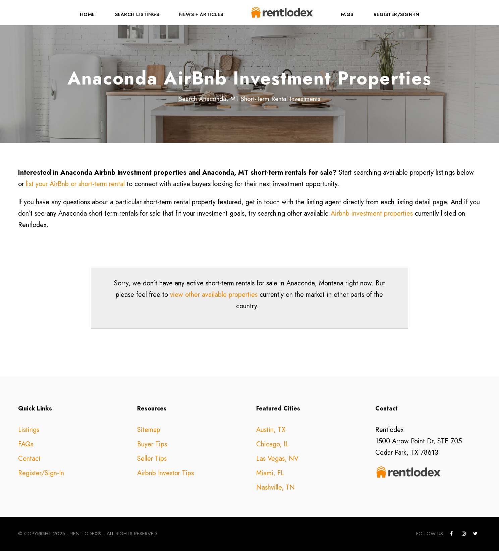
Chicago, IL (272, 444)
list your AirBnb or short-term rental (75, 184)
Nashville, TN (275, 487)
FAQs (347, 14)
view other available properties (214, 294)
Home (87, 14)
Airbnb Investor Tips (165, 473)
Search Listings (137, 14)
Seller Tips (152, 458)
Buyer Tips (152, 444)
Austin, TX (270, 430)
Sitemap (148, 430)
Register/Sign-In (397, 14)
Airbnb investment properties (372, 213)
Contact (29, 458)
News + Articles (201, 14)
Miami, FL (270, 473)
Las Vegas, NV (277, 458)
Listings (28, 430)
